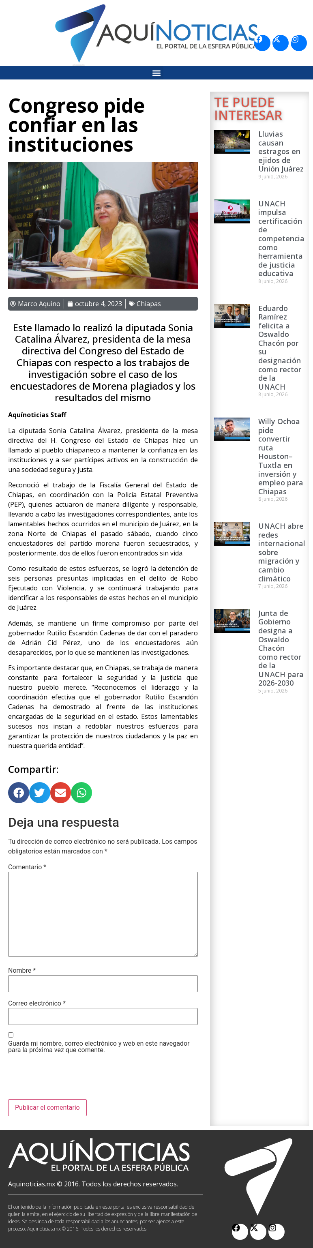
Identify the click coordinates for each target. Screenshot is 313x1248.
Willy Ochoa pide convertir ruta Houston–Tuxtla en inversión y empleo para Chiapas (280, 456)
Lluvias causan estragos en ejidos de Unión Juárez (281, 151)
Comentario (27, 867)
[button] (156, 72)
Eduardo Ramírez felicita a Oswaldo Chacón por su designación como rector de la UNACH (279, 347)
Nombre (22, 970)
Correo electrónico (37, 1003)
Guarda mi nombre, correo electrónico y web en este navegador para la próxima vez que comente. (99, 1046)
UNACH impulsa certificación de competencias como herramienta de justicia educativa (283, 239)
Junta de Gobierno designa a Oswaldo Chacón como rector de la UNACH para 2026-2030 (281, 648)
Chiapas (149, 303)
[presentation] (69, 1079)
